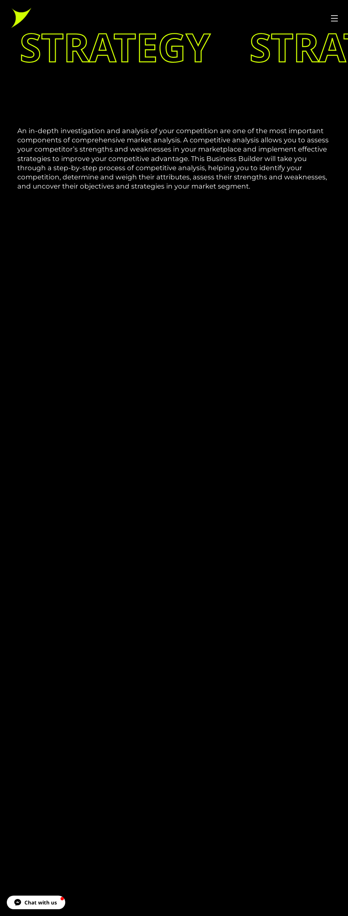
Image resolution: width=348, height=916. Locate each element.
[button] (36, 902)
